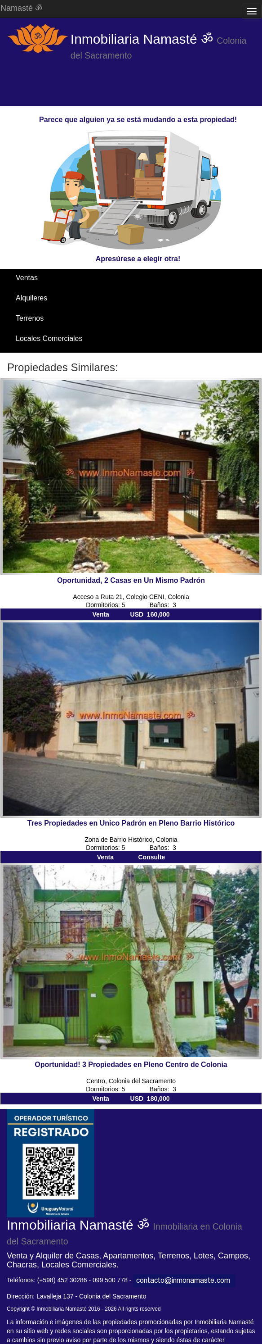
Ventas (27, 278)
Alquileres (31, 298)
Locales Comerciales (49, 338)
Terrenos (30, 318)
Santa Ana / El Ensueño (54, 359)
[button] (20, 476)
